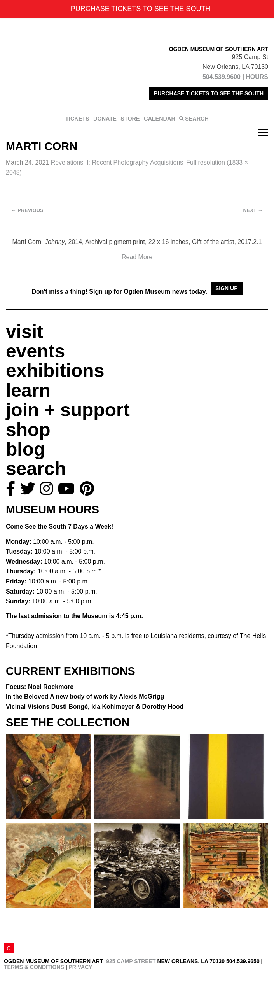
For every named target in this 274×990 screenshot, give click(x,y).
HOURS (257, 77)
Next (253, 210)
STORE (130, 119)
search (36, 468)
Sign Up (226, 288)
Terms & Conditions (34, 967)
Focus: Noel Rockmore (39, 686)
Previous (27, 210)
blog (25, 449)
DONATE (105, 119)
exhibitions (55, 370)
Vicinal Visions (94, 706)
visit (24, 331)
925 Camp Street (130, 961)
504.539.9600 (221, 77)
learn (28, 390)
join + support (68, 410)
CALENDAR (159, 119)
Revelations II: (117, 162)
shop (28, 429)
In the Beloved (85, 696)
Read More (137, 257)
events (35, 351)
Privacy (80, 967)
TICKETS (77, 119)
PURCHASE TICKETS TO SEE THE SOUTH (209, 93)
